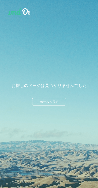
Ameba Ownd (19, 12)
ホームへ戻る (49, 102)
